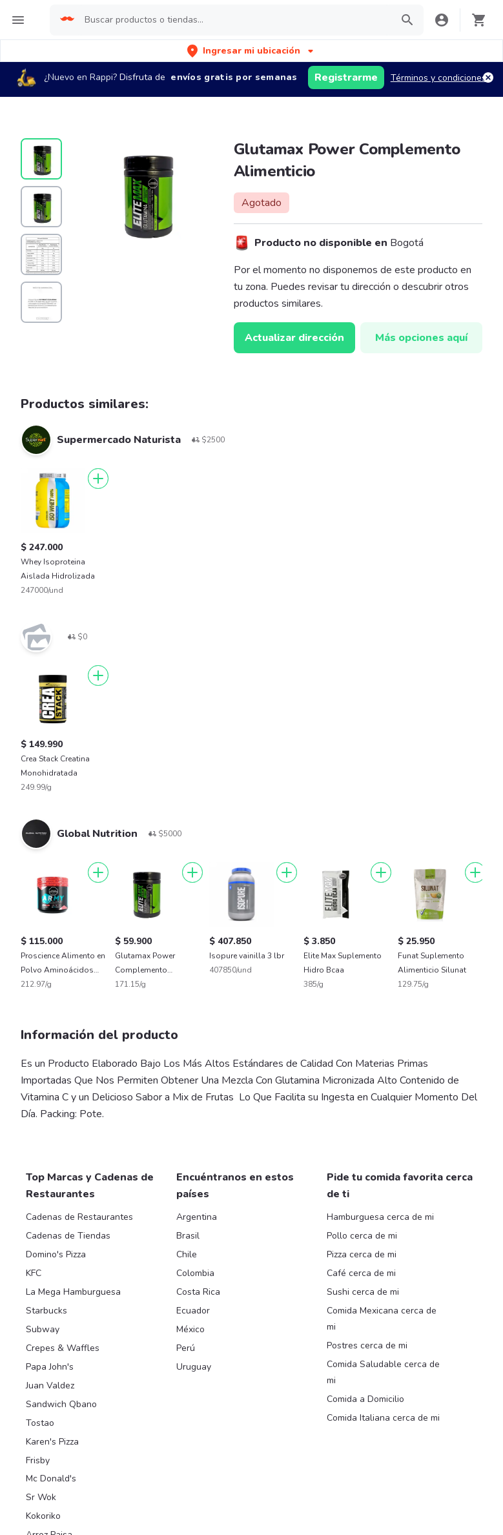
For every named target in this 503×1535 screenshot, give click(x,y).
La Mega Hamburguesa (73, 1292)
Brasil (188, 1236)
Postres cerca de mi (367, 1345)
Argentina (196, 1217)
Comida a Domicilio (365, 1399)
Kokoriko (43, 1516)
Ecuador (193, 1310)
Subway (42, 1329)
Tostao (40, 1423)
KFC (33, 1273)
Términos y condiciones (438, 78)
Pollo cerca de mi (362, 1236)
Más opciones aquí (421, 338)
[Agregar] (98, 478)
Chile (186, 1254)
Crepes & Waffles (62, 1348)
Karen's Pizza (52, 1442)
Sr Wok (41, 1497)
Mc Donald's (51, 1478)
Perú (185, 1348)
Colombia (195, 1273)
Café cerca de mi (361, 1273)
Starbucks (46, 1310)
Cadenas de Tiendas (68, 1236)
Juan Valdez (50, 1385)
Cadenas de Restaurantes (79, 1217)
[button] (251, 50)
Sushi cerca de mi (363, 1292)
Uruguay (193, 1367)
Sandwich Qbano (61, 1404)
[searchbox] (234, 20)
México (190, 1329)
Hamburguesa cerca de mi (380, 1217)
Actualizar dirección (294, 338)
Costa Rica (198, 1292)
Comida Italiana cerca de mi (383, 1418)
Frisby (38, 1460)
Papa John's (50, 1367)
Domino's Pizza (56, 1254)
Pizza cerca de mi (361, 1254)
